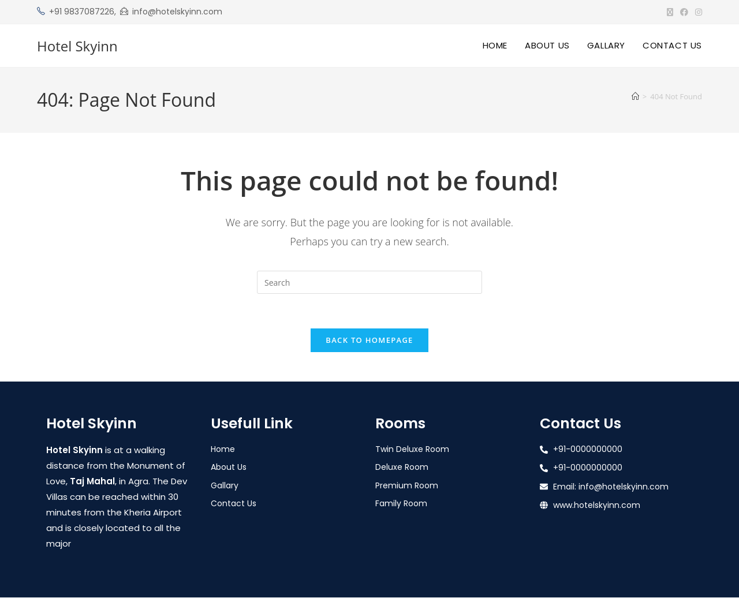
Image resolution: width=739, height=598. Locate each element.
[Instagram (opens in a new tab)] (697, 12)
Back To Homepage (369, 340)
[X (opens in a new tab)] (670, 12)
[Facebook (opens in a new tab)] (684, 12)
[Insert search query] (369, 282)
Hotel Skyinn (77, 45)
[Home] (635, 96)
